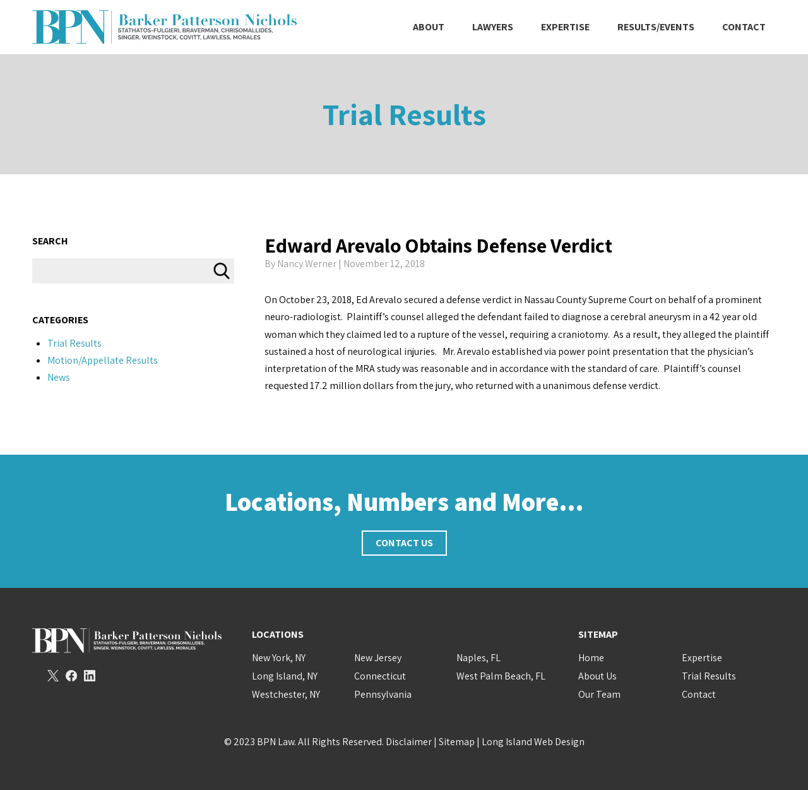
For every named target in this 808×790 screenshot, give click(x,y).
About (428, 26)
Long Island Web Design (533, 741)
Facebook (71, 675)
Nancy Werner (306, 263)
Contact (744, 26)
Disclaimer (409, 741)
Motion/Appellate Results (102, 360)
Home (591, 657)
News (58, 377)
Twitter (53, 675)
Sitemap (457, 741)
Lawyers (492, 26)
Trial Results (404, 114)
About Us (597, 676)
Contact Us (404, 542)
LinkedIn (89, 675)
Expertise (565, 26)
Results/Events (655, 26)
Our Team (599, 694)
